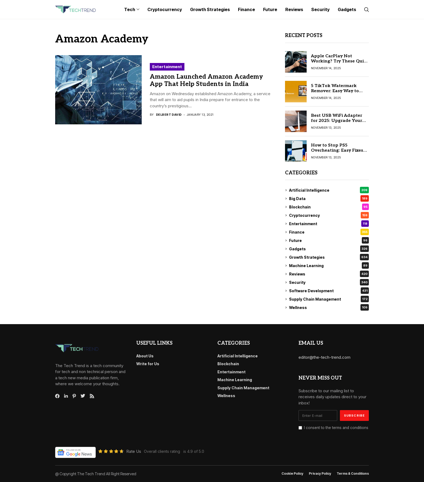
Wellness (329, 307)
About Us (145, 356)
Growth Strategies (329, 257)
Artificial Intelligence (329, 190)
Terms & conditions (353, 474)
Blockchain (329, 207)
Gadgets (329, 248)
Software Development (329, 290)
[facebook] (57, 396)
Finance (329, 232)
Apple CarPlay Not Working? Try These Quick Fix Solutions (340, 61)
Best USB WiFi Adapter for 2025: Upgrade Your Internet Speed (336, 120)
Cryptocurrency (329, 215)
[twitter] (83, 396)
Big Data (329, 198)
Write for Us (147, 363)
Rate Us (133, 451)
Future (329, 240)
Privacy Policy (320, 474)
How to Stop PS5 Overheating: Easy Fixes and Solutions (337, 150)
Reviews (329, 274)
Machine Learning (329, 265)
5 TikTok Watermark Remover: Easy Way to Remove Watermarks (335, 91)
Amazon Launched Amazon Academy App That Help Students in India (206, 80)
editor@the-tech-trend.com (324, 357)
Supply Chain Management (329, 299)
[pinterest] (74, 396)
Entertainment (167, 66)
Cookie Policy (292, 474)
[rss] (92, 396)
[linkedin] (66, 396)
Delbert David (169, 115)
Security (329, 282)
